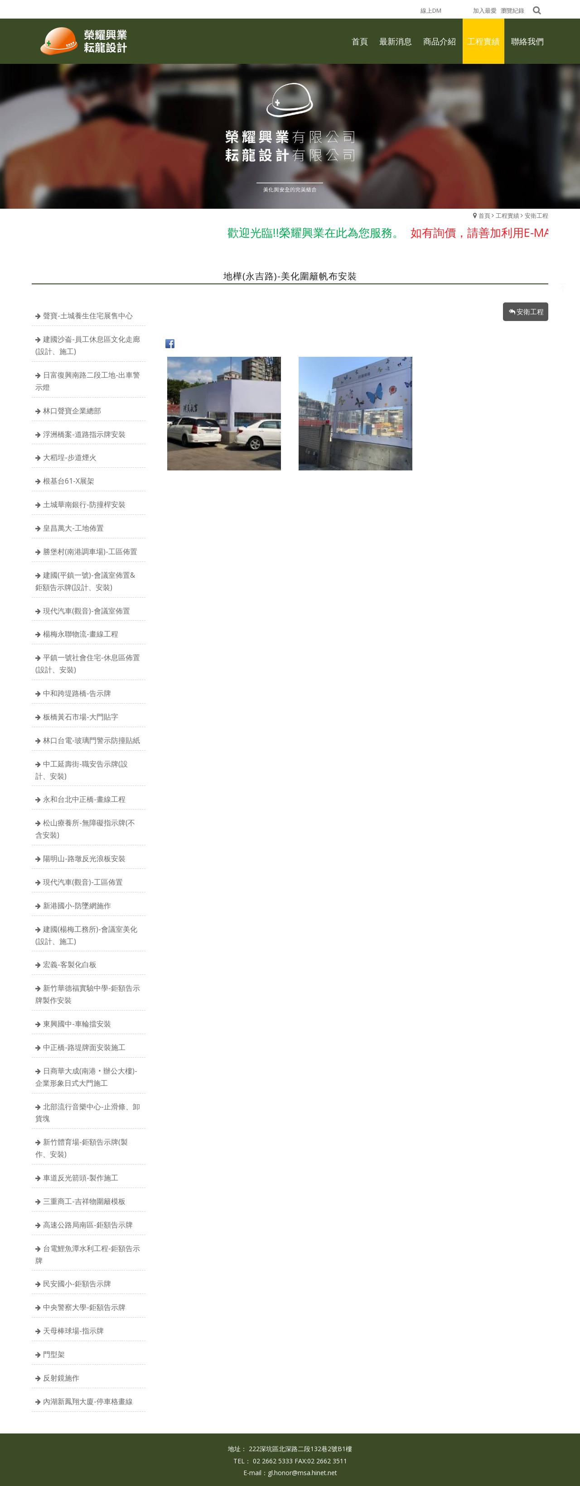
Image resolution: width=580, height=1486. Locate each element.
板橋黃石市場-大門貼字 (80, 717)
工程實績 (507, 215)
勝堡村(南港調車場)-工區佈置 (90, 551)
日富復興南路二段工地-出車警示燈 (87, 381)
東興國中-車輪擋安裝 (77, 1024)
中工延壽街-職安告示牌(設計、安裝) (81, 770)
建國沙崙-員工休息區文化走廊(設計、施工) (87, 345)
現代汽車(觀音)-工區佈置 (83, 882)
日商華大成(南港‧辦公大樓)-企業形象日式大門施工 (86, 1077)
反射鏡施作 (61, 1378)
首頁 (484, 215)
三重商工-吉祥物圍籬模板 (84, 1201)
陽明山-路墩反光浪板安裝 (84, 858)
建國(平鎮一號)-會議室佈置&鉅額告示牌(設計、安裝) (85, 581)
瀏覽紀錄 (512, 10)
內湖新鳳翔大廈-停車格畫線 (88, 1401)
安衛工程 (536, 215)
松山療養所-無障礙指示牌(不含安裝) (85, 829)
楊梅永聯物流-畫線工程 (80, 634)
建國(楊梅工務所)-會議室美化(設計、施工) (86, 935)
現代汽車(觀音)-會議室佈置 (86, 611)
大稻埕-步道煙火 (70, 457)
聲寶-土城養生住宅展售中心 (88, 316)
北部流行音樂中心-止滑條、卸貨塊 (87, 1113)
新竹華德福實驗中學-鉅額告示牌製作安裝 (87, 994)
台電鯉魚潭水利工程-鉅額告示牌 (87, 1254)
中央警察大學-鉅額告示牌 (84, 1307)
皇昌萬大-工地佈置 (73, 528)
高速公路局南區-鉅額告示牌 (88, 1225)
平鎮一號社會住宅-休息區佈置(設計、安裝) (87, 663)
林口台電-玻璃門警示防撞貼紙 (91, 740)
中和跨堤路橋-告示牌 (77, 693)
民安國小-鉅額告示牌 (77, 1284)
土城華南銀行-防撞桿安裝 (84, 504)
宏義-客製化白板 (70, 964)
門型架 (54, 1354)
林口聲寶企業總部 (72, 411)
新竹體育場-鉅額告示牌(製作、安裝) (81, 1148)
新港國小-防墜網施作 (77, 906)
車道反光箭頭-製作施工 (80, 1178)
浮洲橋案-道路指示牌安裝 (84, 434)
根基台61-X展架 (68, 481)
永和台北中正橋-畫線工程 (84, 799)
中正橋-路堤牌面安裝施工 (84, 1047)
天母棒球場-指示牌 (73, 1331)
